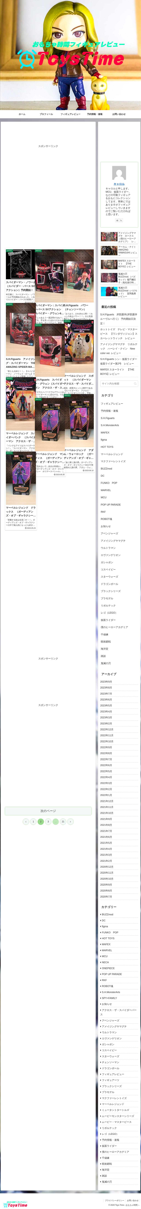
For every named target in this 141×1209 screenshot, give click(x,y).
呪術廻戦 (106, 641)
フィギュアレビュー (112, 403)
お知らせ (106, 526)
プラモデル (107, 598)
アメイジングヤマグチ (113, 540)
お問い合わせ (132, 1200)
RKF (103, 511)
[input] (119, 384)
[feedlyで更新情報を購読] (117, 220)
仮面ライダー (108, 620)
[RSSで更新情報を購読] (121, 220)
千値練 (104, 634)
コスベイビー (108, 569)
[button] (135, 383)
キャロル (119, 184)
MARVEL (106, 490)
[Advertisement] (48, 134)
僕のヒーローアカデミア (114, 627)
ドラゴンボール (109, 584)
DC (102, 475)
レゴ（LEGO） (109, 612)
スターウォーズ (109, 576)
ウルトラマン (108, 548)
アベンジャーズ (109, 533)
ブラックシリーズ (111, 591)
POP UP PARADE (111, 504)
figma (104, 439)
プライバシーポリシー (114, 1200)
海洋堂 (104, 648)
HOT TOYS (107, 447)
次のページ (48, 686)
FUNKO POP (109, 483)
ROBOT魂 (106, 519)
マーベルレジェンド (112, 454)
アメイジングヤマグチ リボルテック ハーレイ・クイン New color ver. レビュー (118, 349)
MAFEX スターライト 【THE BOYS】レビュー (117, 371)
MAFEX (105, 432)
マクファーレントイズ (113, 461)
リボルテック (108, 605)
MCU (103, 497)
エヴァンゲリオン (111, 555)
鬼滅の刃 (106, 663)
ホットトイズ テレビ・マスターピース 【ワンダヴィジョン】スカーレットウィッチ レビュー (118, 334)
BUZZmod (106, 468)
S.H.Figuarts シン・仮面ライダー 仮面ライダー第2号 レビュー (119, 361)
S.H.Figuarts (108, 418)
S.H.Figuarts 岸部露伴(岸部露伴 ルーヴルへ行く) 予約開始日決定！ (118, 319)
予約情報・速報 (109, 410)
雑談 (103, 656)
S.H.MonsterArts (110, 425)
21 (63, 697)
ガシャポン (107, 562)
